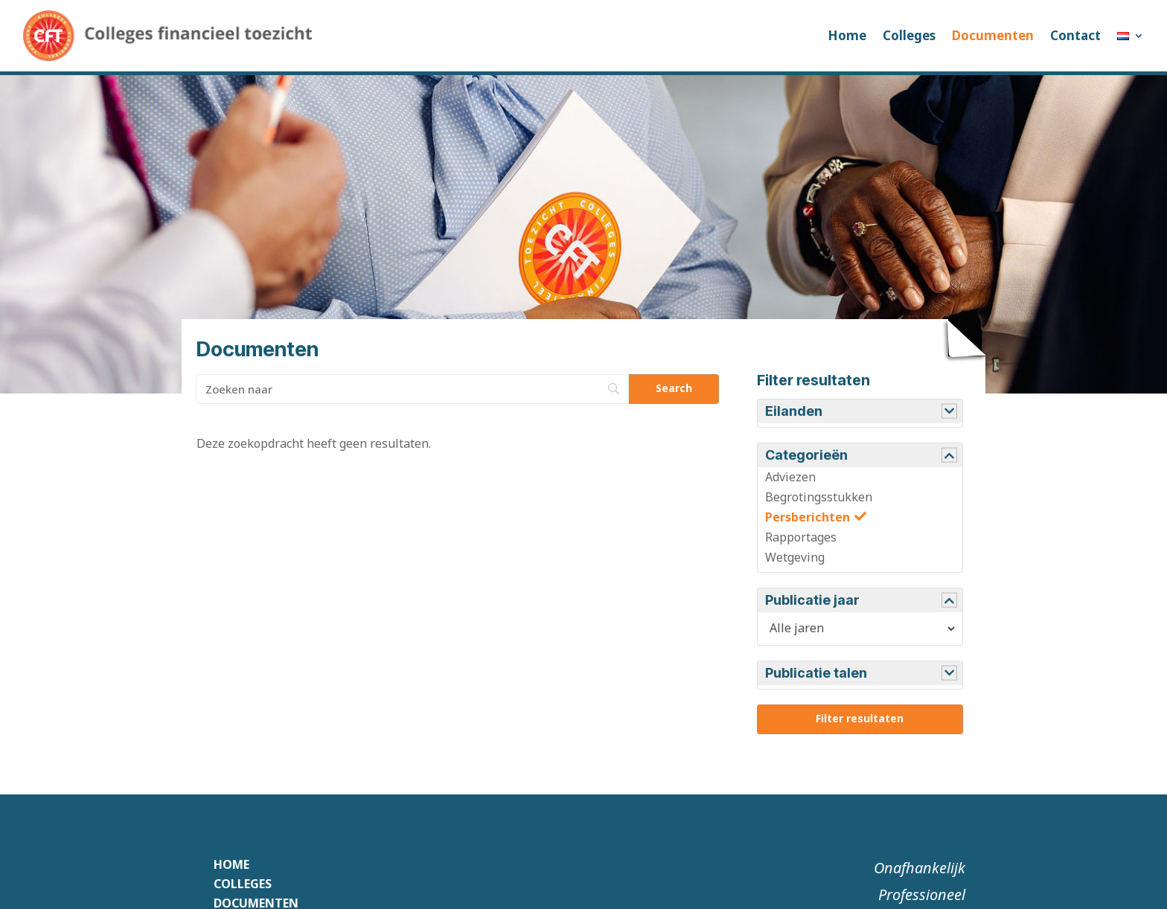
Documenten (993, 35)
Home (847, 35)
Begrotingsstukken (818, 497)
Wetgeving (795, 557)
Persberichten (807, 517)
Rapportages (801, 537)
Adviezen (790, 477)
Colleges (909, 35)
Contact (1075, 35)
